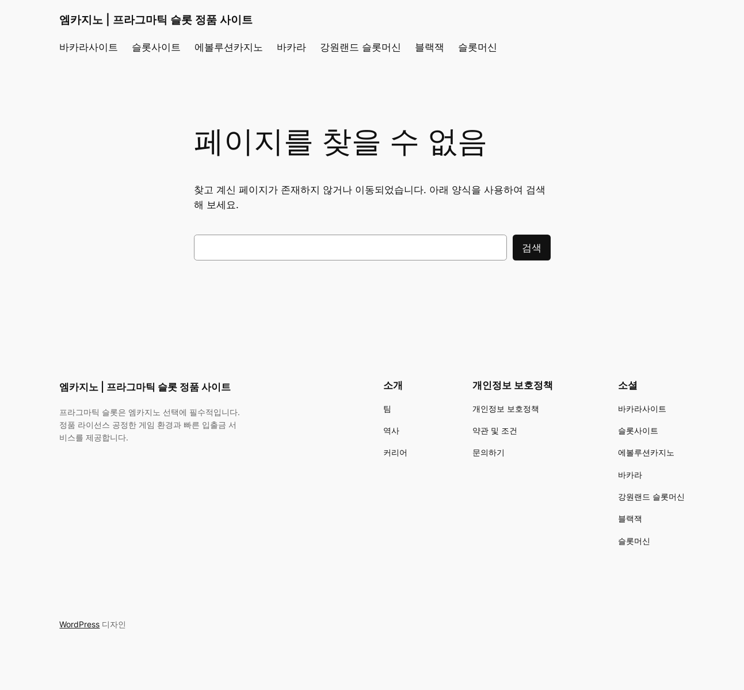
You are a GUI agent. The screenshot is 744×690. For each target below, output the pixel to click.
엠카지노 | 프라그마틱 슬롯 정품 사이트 (156, 19)
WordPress (79, 624)
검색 (531, 248)
